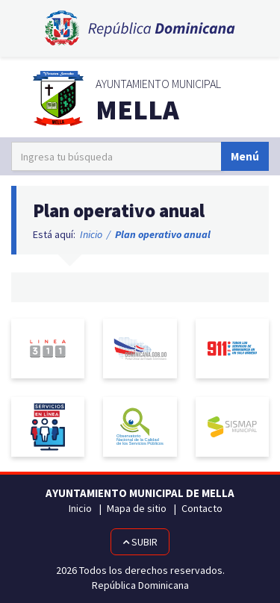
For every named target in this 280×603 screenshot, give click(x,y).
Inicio (91, 234)
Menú (245, 156)
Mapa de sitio (137, 508)
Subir (140, 542)
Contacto (202, 508)
